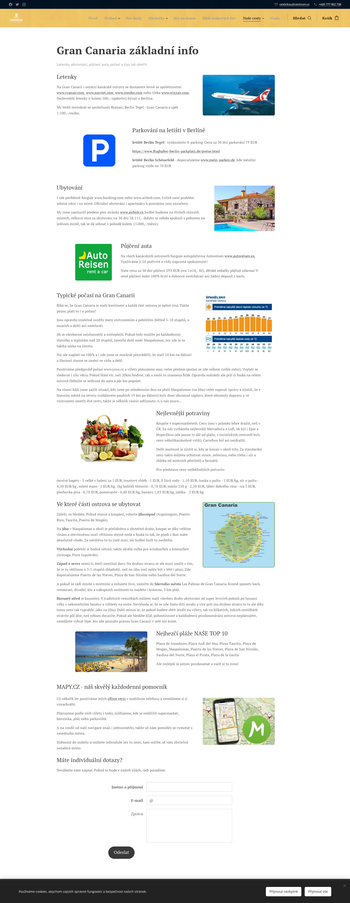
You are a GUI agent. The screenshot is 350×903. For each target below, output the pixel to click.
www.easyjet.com (99, 92)
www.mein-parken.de (218, 159)
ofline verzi (117, 698)
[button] (302, 18)
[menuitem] (82, 18)
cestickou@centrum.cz (294, 4)
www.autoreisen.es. (240, 256)
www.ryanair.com (70, 92)
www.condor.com (128, 92)
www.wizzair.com (175, 92)
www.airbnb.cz (132, 212)
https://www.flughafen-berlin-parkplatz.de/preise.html (176, 151)
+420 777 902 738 (330, 4)
